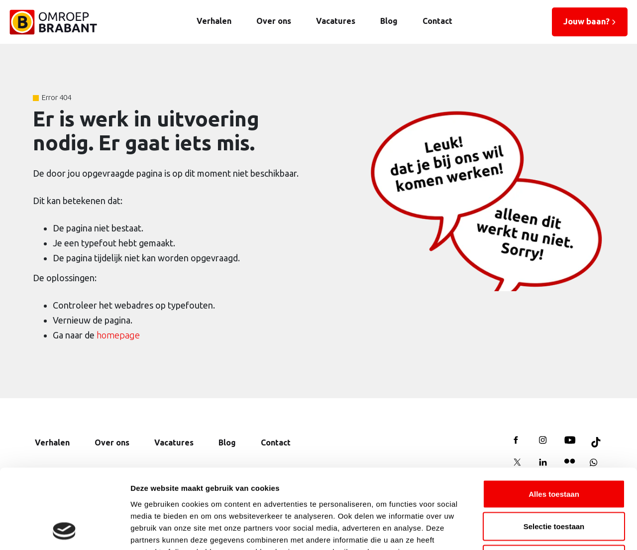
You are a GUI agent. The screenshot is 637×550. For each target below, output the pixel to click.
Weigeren (553, 484)
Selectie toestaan (554, 452)
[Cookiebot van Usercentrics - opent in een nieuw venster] (64, 530)
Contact (437, 20)
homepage (118, 335)
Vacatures (335, 20)
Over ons (273, 20)
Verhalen (214, 20)
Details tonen (537, 530)
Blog (389, 20)
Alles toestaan (554, 419)
